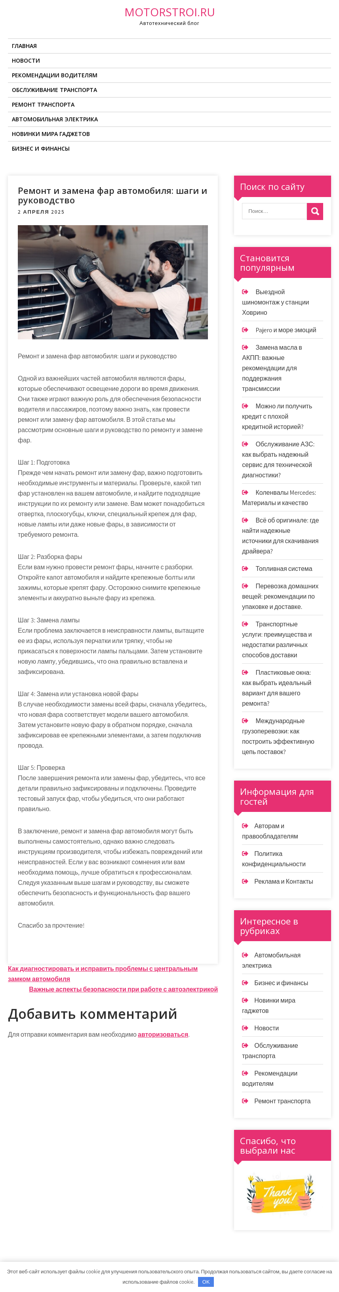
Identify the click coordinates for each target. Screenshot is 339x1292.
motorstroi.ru (169, 11)
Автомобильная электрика (55, 119)
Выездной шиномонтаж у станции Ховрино (275, 302)
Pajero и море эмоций (285, 330)
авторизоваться (163, 1034)
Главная (24, 46)
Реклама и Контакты (283, 881)
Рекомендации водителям (54, 75)
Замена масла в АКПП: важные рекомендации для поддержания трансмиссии (272, 368)
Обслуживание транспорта (54, 90)
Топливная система (283, 569)
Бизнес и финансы (41, 148)
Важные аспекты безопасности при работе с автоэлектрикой (123, 989)
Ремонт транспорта (43, 104)
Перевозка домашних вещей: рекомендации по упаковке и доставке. (280, 596)
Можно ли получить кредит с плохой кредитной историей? (277, 416)
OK (206, 1282)
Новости (26, 60)
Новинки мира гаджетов (51, 134)
